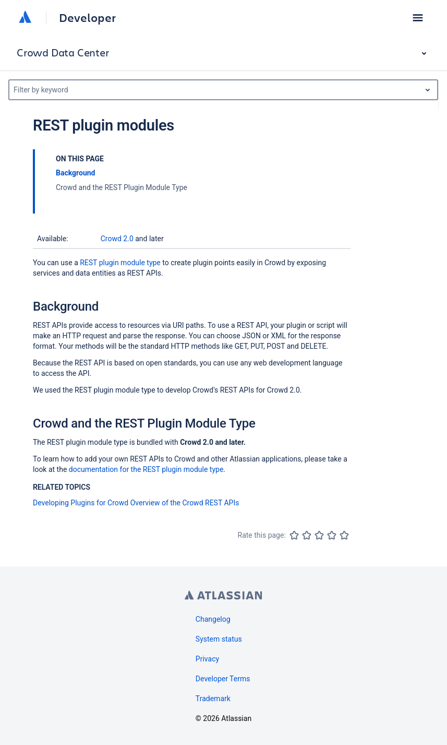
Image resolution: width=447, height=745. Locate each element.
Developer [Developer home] (87, 18)
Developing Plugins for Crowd (80, 503)
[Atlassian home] (25, 17)
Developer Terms (223, 679)
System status (219, 639)
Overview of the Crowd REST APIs (184, 503)
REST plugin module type (120, 262)
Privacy (207, 659)
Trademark (213, 698)
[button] (417, 17)
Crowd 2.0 (117, 238)
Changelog (213, 619)
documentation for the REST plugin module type (146, 469)
